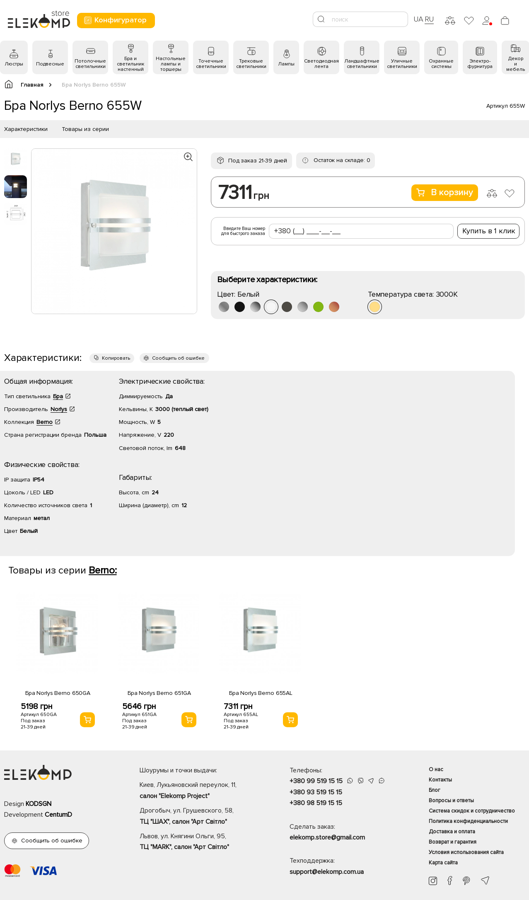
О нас (436, 769)
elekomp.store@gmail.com (327, 837)
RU (429, 19)
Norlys (59, 409)
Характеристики (26, 129)
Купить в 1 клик (488, 230)
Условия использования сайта (466, 852)
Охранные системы (441, 64)
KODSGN (38, 804)
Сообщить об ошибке (178, 358)
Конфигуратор (115, 20)
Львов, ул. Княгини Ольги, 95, (200, 842)
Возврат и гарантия (452, 842)
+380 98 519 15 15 (316, 803)
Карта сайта (443, 862)
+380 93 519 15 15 (316, 792)
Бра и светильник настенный (130, 64)
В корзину (444, 192)
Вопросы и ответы (451, 800)
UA (418, 19)
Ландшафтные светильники (361, 64)
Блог (434, 790)
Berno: (103, 570)
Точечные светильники (211, 64)
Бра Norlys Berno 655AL (260, 693)
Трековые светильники (251, 64)
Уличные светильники (402, 64)
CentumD (58, 814)
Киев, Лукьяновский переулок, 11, (200, 791)
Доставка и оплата (452, 831)
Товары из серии (85, 129)
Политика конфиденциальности (468, 821)
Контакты (440, 780)
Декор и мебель (515, 64)
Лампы (286, 64)
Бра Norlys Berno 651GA (159, 693)
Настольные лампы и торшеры (171, 64)
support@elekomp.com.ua (327, 872)
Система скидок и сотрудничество (472, 811)
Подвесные (50, 64)
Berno (44, 422)
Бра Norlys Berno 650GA (57, 693)
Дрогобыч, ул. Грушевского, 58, (200, 816)
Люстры (14, 64)
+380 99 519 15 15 (316, 781)
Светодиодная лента (321, 64)
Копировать (116, 358)
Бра (58, 396)
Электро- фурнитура (480, 64)
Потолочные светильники (90, 64)
